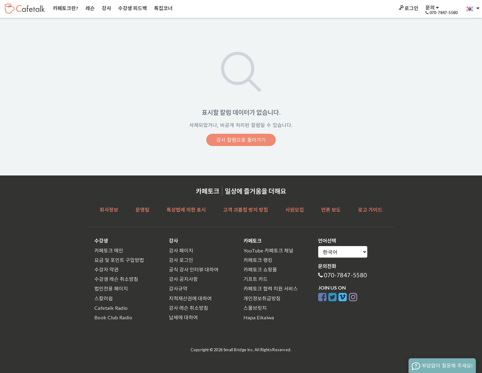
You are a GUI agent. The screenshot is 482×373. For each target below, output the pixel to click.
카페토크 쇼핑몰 (260, 269)
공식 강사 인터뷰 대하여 (194, 269)
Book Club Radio (113, 317)
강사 (106, 8)
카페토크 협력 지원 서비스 (270, 288)
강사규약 (178, 288)
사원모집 (294, 210)
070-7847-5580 (345, 275)
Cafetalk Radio (111, 308)
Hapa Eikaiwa (258, 317)
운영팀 (142, 210)
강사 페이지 (181, 250)
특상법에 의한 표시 (186, 210)
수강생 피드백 (132, 8)
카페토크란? (65, 8)
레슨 (90, 8)
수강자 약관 (106, 269)
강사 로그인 (181, 260)
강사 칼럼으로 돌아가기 (241, 140)
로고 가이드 (370, 210)
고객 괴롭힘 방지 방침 (245, 210)
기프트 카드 (255, 279)
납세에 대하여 (183, 317)
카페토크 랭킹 (257, 260)
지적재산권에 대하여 (190, 298)
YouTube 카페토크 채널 (268, 250)
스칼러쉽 (103, 298)
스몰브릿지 (255, 308)
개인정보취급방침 (262, 298)
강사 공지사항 (183, 279)
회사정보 (109, 210)
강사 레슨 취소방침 (188, 308)
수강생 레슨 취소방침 (116, 279)
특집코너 (163, 8)
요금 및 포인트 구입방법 (119, 260)
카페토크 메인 (108, 250)
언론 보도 (331, 210)
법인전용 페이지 (111, 288)
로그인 (407, 8)
